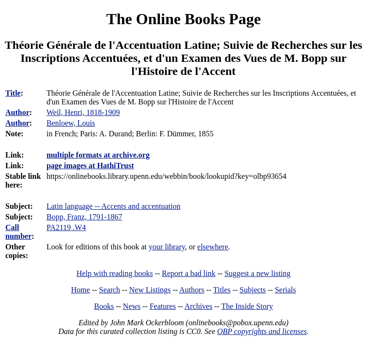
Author (17, 112)
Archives (198, 306)
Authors (191, 290)
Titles (221, 290)
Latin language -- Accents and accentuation (113, 206)
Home (80, 290)
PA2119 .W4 (66, 227)
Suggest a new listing (258, 273)
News (131, 306)
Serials (285, 290)
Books (104, 306)
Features (163, 306)
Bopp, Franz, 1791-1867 (84, 217)
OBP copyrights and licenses (261, 331)
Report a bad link (188, 273)
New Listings (150, 290)
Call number (18, 231)
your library (167, 247)
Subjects (253, 290)
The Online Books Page (183, 19)
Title (13, 93)
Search (110, 290)
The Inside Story (247, 306)
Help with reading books (114, 273)
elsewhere (212, 247)
